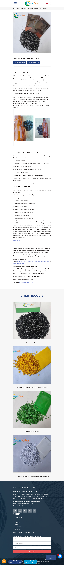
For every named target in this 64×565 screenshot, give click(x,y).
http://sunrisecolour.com (26, 282)
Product (22, 8)
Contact (17, 529)
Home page (16, 8)
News (16, 524)
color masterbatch (18, 263)
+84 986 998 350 (20, 62)
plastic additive (32, 261)
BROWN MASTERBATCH (41, 8)
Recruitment (18, 527)
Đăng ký (32, 552)
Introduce (17, 520)
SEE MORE (16, 240)
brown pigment (21, 261)
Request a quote (34, 62)
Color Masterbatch (29, 8)
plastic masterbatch (44, 261)
